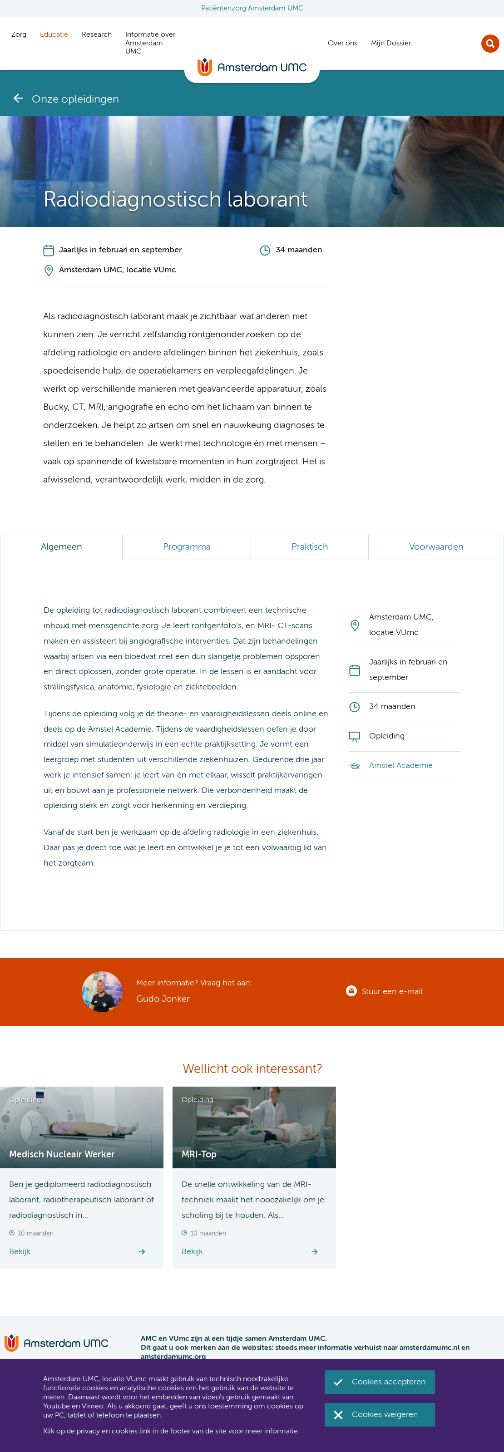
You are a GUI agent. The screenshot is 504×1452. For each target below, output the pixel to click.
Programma (187, 547)
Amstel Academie (401, 766)
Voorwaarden (436, 547)
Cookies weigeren (385, 1415)
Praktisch (310, 547)
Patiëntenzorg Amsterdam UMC (252, 8)
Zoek (490, 43)
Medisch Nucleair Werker (62, 1155)
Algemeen (61, 547)
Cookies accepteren (389, 1382)
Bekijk (19, 1252)
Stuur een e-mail (392, 992)
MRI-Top (199, 1155)
